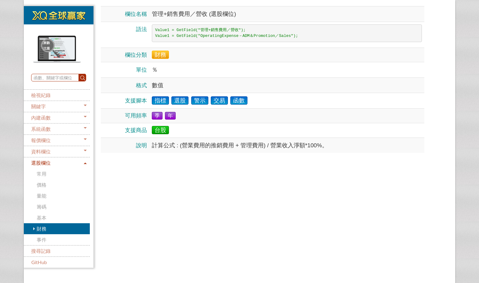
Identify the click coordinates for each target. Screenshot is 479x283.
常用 (41, 174)
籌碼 (41, 207)
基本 (41, 217)
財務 (41, 228)
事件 (41, 239)
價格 (41, 185)
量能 (41, 196)
